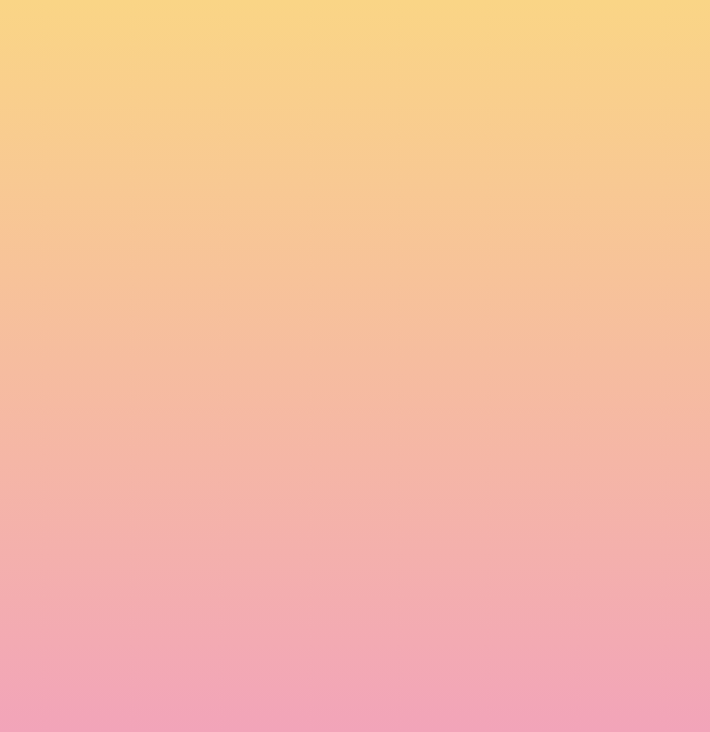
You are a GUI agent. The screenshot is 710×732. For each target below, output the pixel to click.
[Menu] (582, 35)
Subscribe (145, 689)
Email (116, 530)
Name (118, 461)
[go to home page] (155, 60)
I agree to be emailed (187, 615)
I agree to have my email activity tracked (247, 641)
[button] (459, 33)
